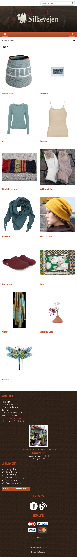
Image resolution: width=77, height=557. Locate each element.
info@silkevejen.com (17, 418)
